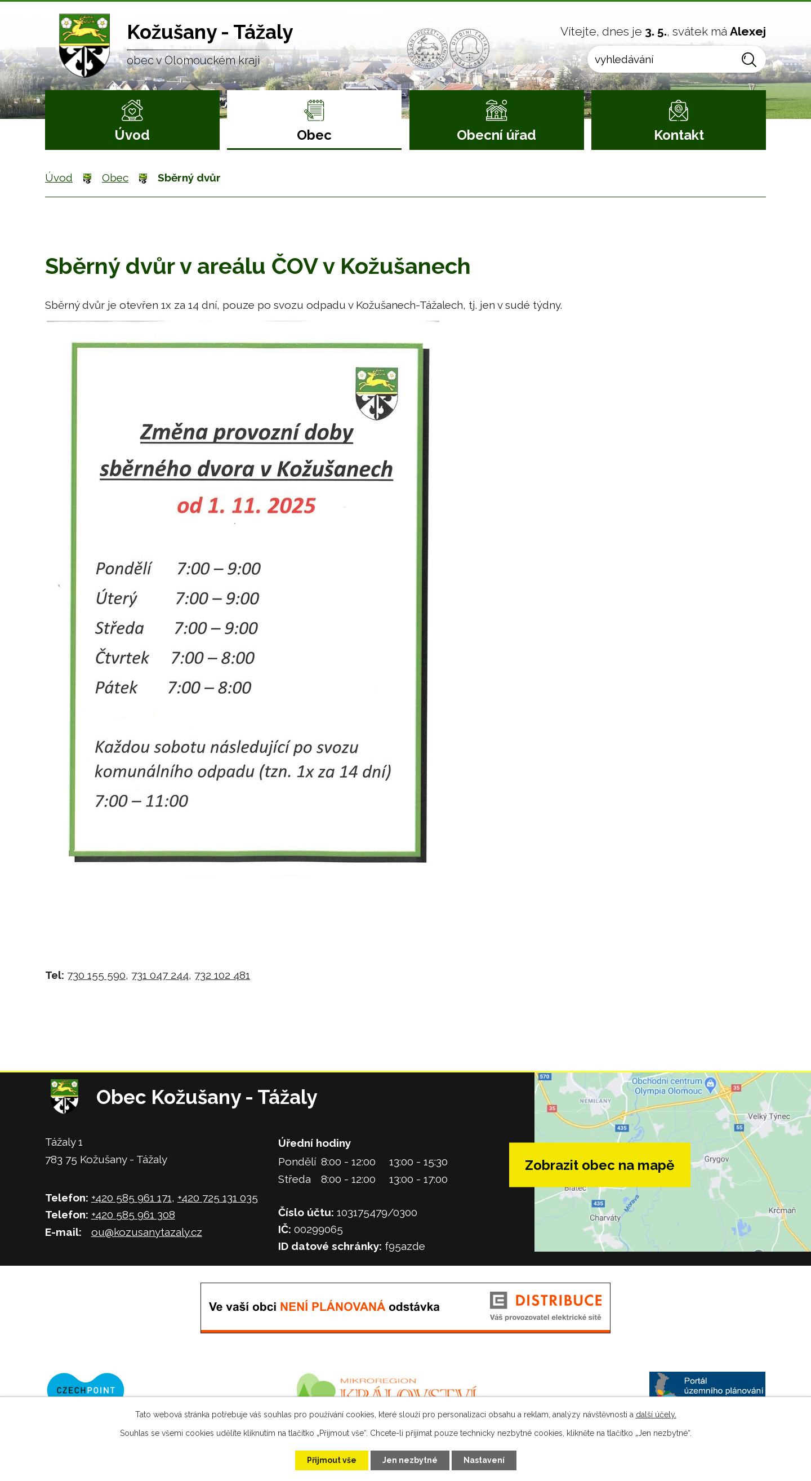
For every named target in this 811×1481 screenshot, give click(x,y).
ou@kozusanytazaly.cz (146, 1232)
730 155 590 (96, 975)
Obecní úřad (496, 135)
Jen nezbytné (410, 1460)
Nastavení (484, 1460)
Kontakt (679, 135)
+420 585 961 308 (133, 1214)
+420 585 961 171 (131, 1197)
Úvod (132, 135)
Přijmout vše (332, 1460)
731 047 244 (160, 975)
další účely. (656, 1414)
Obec (314, 135)
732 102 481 (222, 975)
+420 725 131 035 (217, 1197)
